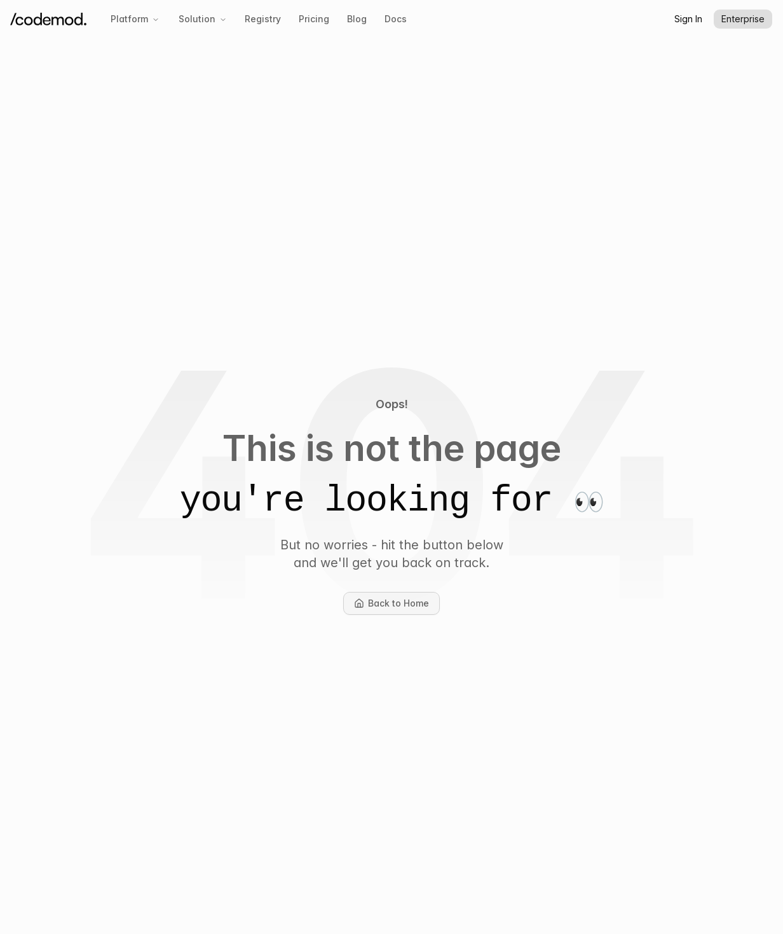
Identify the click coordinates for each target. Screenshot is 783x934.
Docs (396, 18)
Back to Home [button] (397, 606)
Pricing (314, 18)
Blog (357, 18)
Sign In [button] (688, 18)
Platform (135, 18)
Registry (263, 18)
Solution (203, 18)
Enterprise (743, 18)
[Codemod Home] (48, 19)
